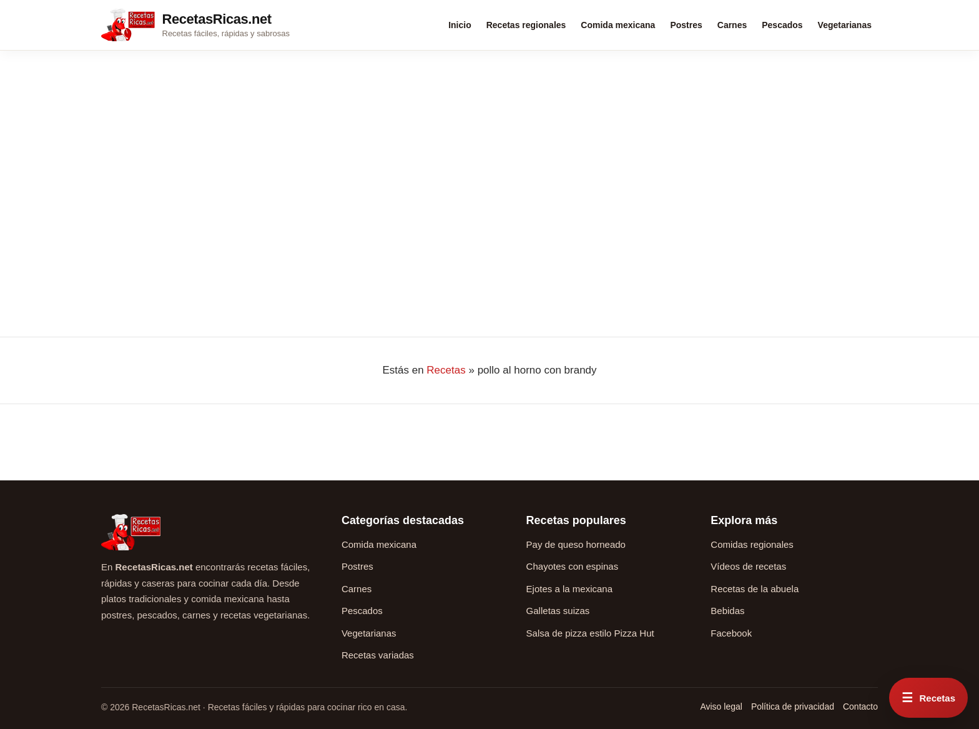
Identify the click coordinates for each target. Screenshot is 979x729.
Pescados (782, 25)
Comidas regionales (752, 544)
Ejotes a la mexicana (569, 588)
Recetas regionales (526, 25)
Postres (686, 25)
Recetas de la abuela (755, 588)
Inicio (459, 25)
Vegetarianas (845, 25)
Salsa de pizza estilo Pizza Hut (590, 633)
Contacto (860, 707)
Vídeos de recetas (748, 566)
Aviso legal (721, 707)
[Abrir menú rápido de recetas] (928, 698)
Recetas (445, 370)
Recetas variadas (378, 655)
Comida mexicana (618, 25)
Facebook (731, 633)
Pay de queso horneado (576, 544)
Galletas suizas (558, 610)
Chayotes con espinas (572, 566)
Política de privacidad (792, 707)
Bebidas (727, 610)
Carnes (732, 25)
